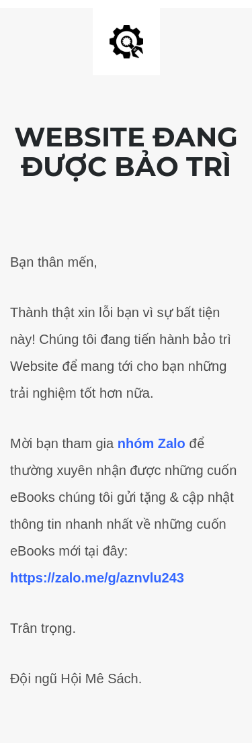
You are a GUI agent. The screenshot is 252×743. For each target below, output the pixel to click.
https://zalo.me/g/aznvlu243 (97, 577)
